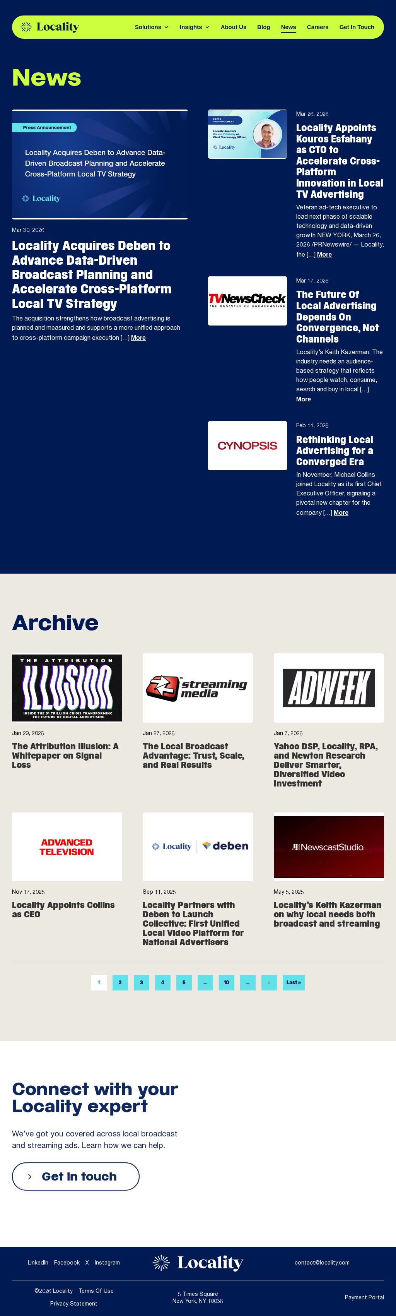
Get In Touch (357, 27)
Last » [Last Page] (294, 999)
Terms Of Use (96, 1291)
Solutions (148, 27)
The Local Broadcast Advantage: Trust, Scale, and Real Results (193, 772)
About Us (234, 27)
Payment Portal (364, 1298)
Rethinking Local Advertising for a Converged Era (334, 451)
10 (226, 999)
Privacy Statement (73, 1304)
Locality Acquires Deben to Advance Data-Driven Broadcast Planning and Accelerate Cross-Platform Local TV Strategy (92, 274)
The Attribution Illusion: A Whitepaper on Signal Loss (65, 772)
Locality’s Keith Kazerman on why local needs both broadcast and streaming (328, 931)
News (288, 27)
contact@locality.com (322, 1263)
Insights (191, 27)
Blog (263, 27)
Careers (318, 27)
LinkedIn (38, 1263)
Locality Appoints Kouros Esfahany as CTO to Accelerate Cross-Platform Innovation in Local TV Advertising (339, 161)
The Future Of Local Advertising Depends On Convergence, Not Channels (337, 316)
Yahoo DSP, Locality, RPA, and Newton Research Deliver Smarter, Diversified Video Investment (326, 781)
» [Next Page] (269, 999)
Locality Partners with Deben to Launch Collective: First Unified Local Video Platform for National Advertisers (193, 940)
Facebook (67, 1263)
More (138, 337)
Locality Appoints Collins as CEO (63, 926)
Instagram (107, 1263)
